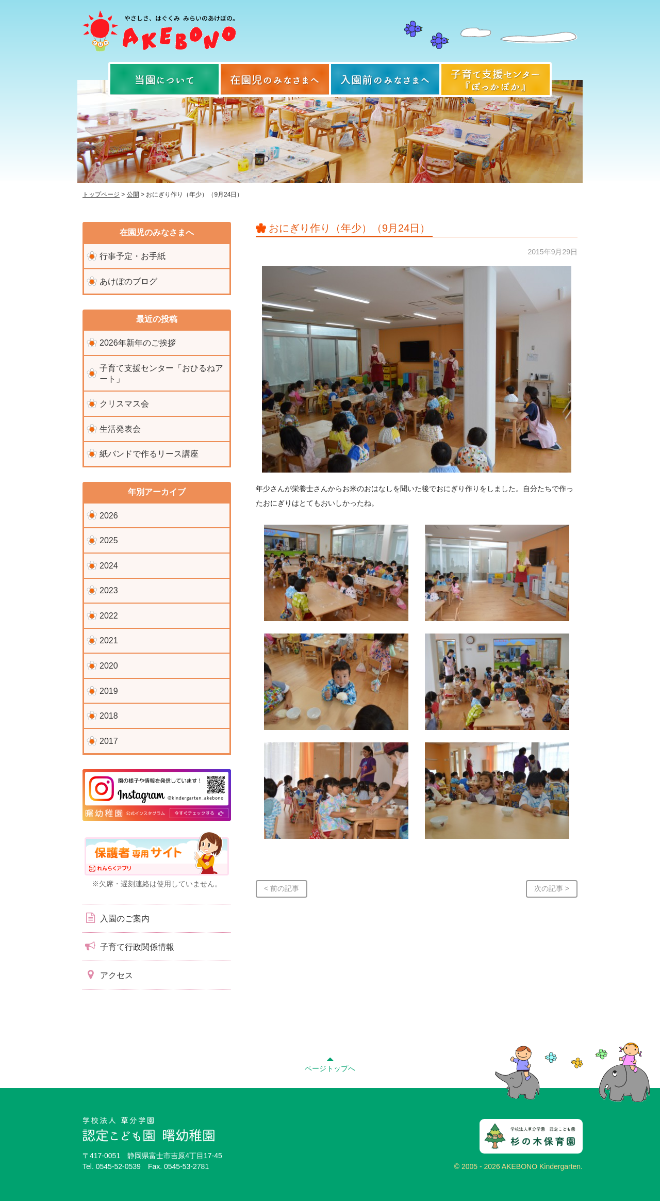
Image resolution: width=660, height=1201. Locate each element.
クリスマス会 (124, 403)
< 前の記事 (281, 888)
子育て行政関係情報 (128, 946)
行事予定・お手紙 (133, 256)
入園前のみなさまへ (385, 79)
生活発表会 (120, 429)
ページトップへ (330, 1063)
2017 (109, 741)
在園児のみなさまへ (275, 79)
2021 (109, 640)
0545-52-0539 (118, 1166)
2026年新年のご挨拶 (138, 342)
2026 (109, 515)
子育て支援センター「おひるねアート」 (161, 373)
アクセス (107, 974)
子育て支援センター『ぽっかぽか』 (495, 79)
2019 (109, 691)
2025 (109, 540)
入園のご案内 (116, 918)
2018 (109, 715)
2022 (109, 615)
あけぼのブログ (128, 281)
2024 (109, 565)
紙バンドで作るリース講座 (149, 453)
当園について (164, 79)
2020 (109, 665)
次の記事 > (551, 888)
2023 (109, 590)
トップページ (101, 194)
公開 (133, 194)
